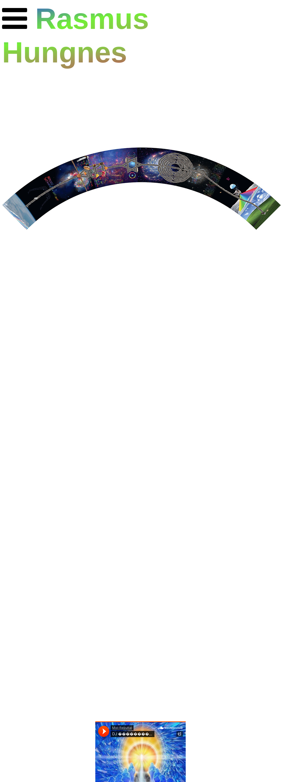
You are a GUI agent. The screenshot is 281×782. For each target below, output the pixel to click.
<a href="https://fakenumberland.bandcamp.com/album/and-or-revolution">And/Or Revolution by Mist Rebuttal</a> (140, 459)
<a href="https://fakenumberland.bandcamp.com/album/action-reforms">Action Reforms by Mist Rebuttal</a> (140, 297)
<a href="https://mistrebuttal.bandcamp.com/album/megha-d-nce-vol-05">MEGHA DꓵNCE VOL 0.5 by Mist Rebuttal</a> (140, 620)
